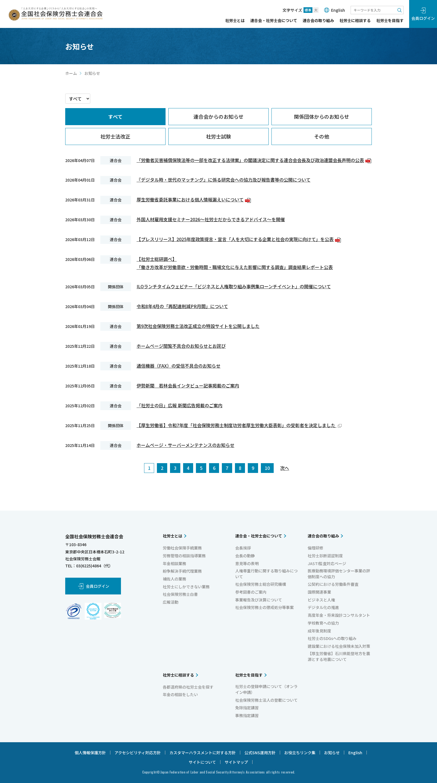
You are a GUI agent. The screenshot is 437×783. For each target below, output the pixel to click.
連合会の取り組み (318, 20)
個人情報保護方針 (90, 752)
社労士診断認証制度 (325, 555)
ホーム (71, 73)
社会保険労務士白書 (180, 594)
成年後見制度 (319, 631)
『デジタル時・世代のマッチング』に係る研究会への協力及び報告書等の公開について (223, 179)
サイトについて (202, 762)
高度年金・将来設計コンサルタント (339, 615)
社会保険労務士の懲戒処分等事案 (264, 607)
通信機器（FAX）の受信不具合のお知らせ (178, 365)
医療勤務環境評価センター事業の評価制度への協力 (339, 573)
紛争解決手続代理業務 (182, 571)
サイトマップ (236, 762)
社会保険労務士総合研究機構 (260, 584)
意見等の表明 (247, 563)
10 (267, 468)
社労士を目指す (390, 20)
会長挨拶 (243, 548)
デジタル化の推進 (323, 607)
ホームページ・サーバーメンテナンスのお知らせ (185, 445)
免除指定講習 (247, 707)
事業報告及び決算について (258, 600)
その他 (321, 136)
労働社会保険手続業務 (182, 548)
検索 (399, 10)
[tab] (115, 116)
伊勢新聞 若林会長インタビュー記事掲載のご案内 (188, 385)
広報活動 (170, 602)
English (338, 10)
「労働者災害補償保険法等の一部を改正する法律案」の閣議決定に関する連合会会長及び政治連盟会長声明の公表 (254, 160)
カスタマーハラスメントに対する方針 (202, 752)
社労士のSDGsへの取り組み (332, 638)
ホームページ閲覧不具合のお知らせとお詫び (181, 345)
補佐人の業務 (174, 579)
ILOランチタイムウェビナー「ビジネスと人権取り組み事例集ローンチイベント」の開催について (234, 286)
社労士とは (235, 20)
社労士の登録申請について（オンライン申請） (266, 689)
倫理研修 (315, 548)
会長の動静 (245, 555)
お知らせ (332, 752)
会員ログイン (423, 18)
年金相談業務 (174, 563)
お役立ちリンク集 (299, 752)
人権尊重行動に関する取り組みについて (266, 573)
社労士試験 (218, 136)
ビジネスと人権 (321, 600)
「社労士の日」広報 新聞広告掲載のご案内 (179, 405)
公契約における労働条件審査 (333, 584)
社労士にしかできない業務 (186, 586)
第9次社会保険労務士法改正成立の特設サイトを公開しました (198, 326)
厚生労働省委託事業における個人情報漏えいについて (194, 199)
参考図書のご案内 (250, 592)
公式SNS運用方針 (260, 752)
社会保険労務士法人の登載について (266, 700)
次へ (284, 468)
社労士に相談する (355, 20)
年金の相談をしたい (180, 694)
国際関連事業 (319, 592)
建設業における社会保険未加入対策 (339, 646)
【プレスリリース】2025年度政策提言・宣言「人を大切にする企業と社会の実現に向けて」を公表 (239, 239)
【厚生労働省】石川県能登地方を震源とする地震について (339, 656)
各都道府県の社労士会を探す (188, 687)
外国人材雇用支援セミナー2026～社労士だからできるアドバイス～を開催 (211, 219)
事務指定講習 (247, 715)
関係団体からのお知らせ (321, 116)
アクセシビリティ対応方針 (138, 752)
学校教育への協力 (323, 623)
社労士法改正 (115, 136)
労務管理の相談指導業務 (184, 555)
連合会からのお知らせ (218, 116)
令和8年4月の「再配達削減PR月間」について (182, 306)
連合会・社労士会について (273, 20)
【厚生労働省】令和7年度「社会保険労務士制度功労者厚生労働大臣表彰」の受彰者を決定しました (239, 425)
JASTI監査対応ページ (327, 563)
